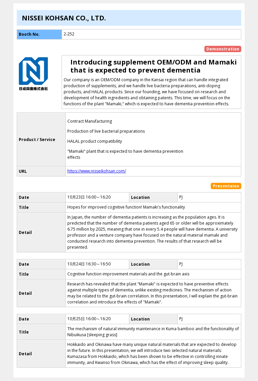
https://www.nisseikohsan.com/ (96, 171)
